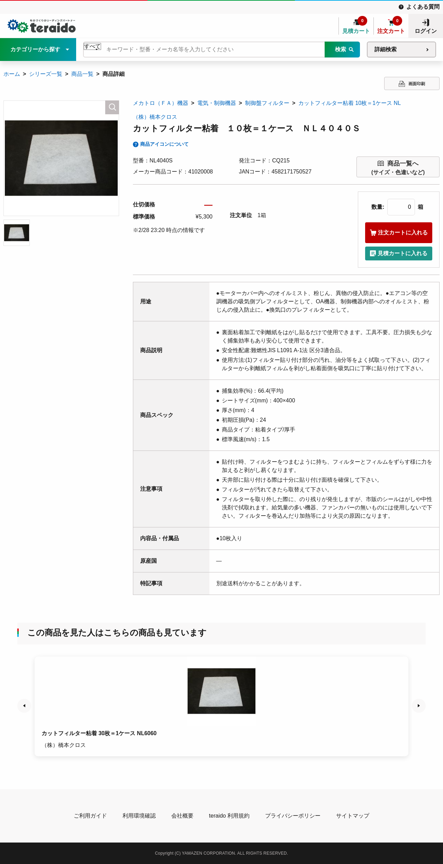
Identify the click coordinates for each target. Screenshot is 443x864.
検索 (340, 49)
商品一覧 (82, 74)
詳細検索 (385, 49)
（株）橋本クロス (155, 117)
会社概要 (182, 816)
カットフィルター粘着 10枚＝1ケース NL (349, 103)
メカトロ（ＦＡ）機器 (160, 103)
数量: (377, 207)
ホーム (11, 74)
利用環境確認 (139, 816)
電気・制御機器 (216, 103)
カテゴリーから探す (35, 49)
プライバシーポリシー (292, 816)
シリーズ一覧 (45, 74)
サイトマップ (352, 816)
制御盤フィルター (267, 103)
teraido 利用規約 (229, 816)
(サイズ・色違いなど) (398, 167)
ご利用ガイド (90, 816)
